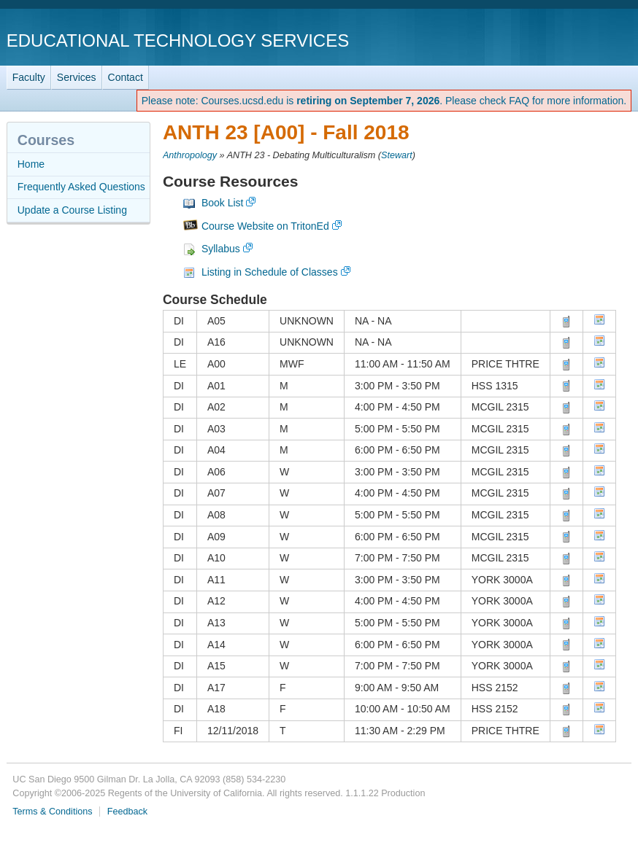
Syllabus (220, 248)
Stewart (396, 155)
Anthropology (190, 155)
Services (76, 77)
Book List (222, 203)
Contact (125, 77)
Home (31, 164)
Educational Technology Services (178, 40)
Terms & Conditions (52, 811)
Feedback (127, 811)
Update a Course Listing (72, 210)
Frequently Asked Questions (81, 186)
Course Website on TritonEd (265, 226)
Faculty (28, 77)
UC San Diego (547, 39)
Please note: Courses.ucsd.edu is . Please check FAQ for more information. (384, 100)
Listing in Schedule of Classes (269, 272)
